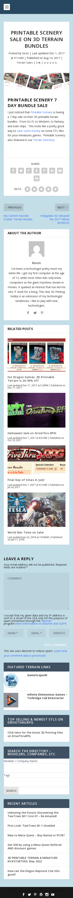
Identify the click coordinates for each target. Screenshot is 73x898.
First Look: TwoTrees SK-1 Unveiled (31, 825)
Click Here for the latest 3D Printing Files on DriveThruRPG (35, 734)
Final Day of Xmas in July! (26, 480)
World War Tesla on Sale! (26, 532)
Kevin (25, 53)
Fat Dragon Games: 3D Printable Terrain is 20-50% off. (31, 378)
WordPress (57, 890)
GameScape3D (37, 675)
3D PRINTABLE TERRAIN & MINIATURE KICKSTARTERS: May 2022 (33, 859)
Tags (7, 775)
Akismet (46, 621)
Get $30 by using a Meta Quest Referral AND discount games (35, 846)
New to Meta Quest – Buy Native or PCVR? (36, 835)
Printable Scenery (41, 112)
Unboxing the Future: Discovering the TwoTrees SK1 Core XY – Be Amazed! (33, 814)
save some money (28, 131)
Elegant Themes (30, 890)
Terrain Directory (44, 140)
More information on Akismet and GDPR (40, 623)
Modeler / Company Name (20, 761)
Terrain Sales (25, 62)
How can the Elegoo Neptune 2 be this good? (34, 872)
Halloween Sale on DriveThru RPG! (32, 433)
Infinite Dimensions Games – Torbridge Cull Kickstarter (47, 696)
